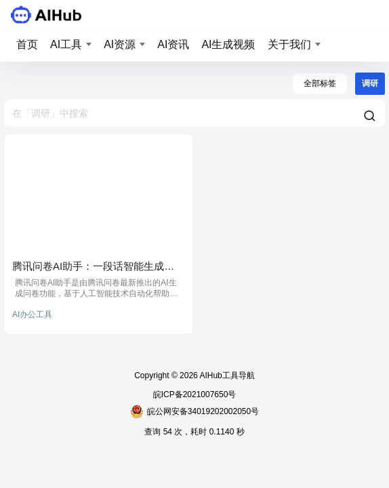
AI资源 (120, 44)
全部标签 (320, 83)
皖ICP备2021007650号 (195, 394)
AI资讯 (173, 44)
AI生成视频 (228, 44)
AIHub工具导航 (226, 375)
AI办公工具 (32, 314)
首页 (27, 44)
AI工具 (66, 44)
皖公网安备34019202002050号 (194, 411)
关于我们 (289, 44)
